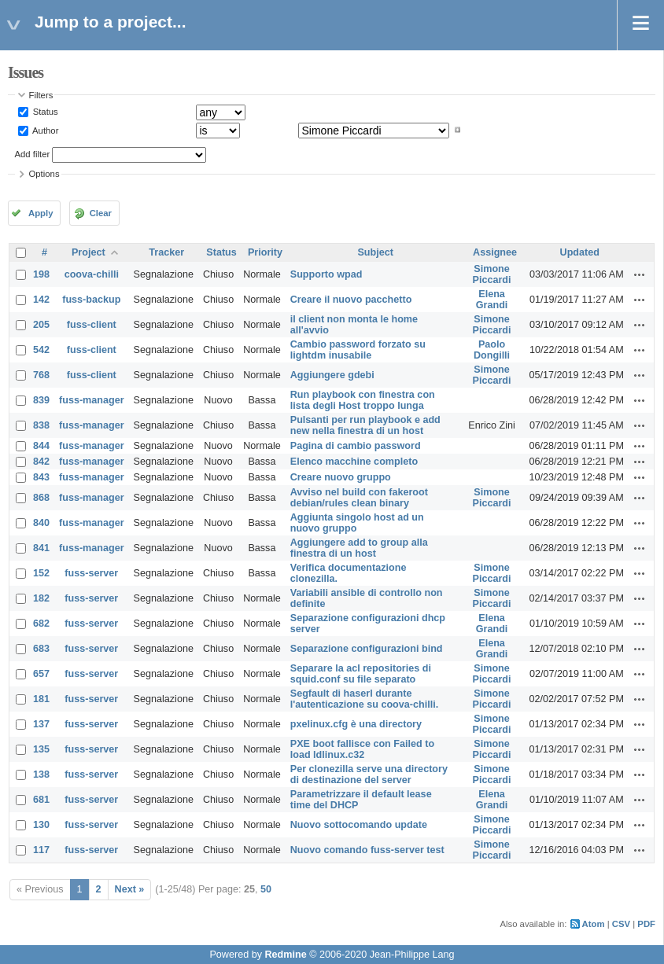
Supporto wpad (326, 274)
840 (41, 522)
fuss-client (91, 324)
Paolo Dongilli (492, 350)
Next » (130, 889)
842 (41, 461)
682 (41, 623)
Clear (101, 213)
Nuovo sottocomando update (358, 824)
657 (41, 673)
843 (41, 477)
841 (41, 548)
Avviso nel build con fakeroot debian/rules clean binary (359, 498)
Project (88, 252)
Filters (41, 95)
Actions (639, 274)
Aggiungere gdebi (332, 375)
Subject (375, 252)
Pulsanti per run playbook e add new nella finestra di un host (365, 425)
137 (41, 724)
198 (41, 274)
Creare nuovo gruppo (340, 477)
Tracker (166, 252)
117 (41, 849)
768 (41, 375)
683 (41, 648)
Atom (593, 924)
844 (41, 445)
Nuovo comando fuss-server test (367, 849)
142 (41, 299)
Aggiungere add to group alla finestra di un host (359, 548)
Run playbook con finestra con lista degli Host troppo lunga (362, 400)
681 (41, 799)
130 (41, 824)
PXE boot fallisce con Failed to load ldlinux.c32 (362, 749)
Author (45, 129)
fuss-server (91, 573)
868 (41, 497)
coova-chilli (92, 274)
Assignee (495, 252)
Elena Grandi (492, 300)
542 (41, 349)
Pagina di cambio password (355, 445)
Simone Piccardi (492, 274)
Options (44, 173)
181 (41, 699)
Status (44, 111)
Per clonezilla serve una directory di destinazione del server (369, 774)
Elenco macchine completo (354, 461)
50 (265, 889)
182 (41, 598)
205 (41, 324)
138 (41, 774)
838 (41, 425)
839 (41, 400)
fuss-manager (91, 400)
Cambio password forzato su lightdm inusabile (358, 350)
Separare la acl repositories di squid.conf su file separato (360, 674)
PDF (646, 924)
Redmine (285, 954)
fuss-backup (91, 299)
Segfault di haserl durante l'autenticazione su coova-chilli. (364, 699)
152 (41, 573)
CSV (621, 924)
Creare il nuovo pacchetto (351, 299)
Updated (579, 252)
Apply (40, 213)
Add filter (32, 154)
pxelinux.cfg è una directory (356, 724)
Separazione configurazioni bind (366, 648)
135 (41, 749)
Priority (265, 252)
